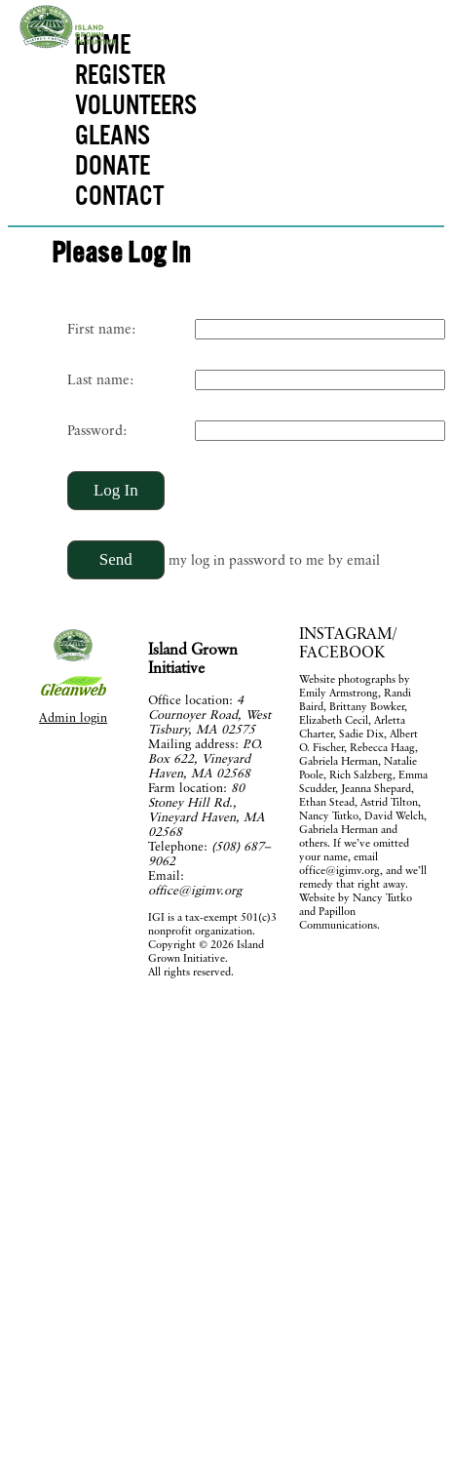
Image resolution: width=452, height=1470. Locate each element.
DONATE (112, 164)
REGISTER (120, 74)
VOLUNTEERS (133, 104)
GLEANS (112, 134)
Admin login (73, 717)
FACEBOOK (342, 652)
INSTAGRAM (346, 633)
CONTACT (119, 194)
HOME (103, 43)
